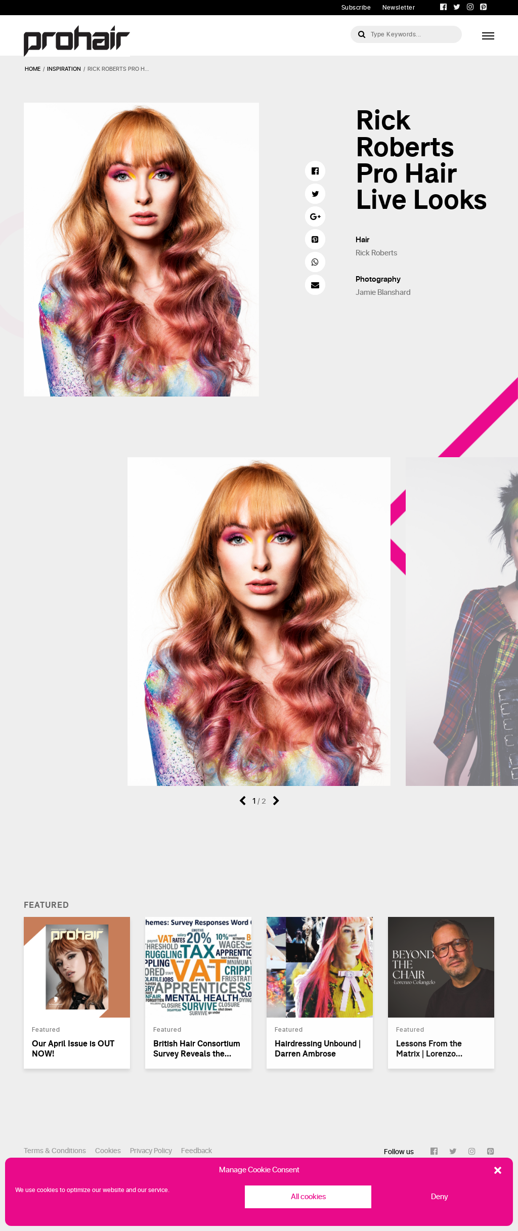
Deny (439, 1197)
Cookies (108, 1151)
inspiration (64, 69)
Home (32, 69)
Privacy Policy (151, 1151)
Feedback (196, 1151)
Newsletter (398, 7)
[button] (498, 1170)
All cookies (308, 1197)
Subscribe (356, 7)
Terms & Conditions (55, 1151)
